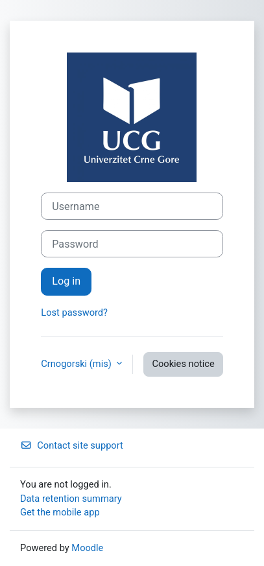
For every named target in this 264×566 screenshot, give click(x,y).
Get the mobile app (60, 512)
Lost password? (74, 312)
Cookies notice (183, 364)
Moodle (87, 548)
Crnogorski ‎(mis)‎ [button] (77, 364)
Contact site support (71, 445)
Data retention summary (71, 498)
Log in (66, 281)
